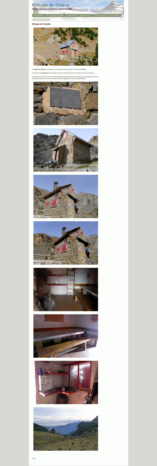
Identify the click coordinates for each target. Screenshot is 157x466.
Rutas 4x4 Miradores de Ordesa (54, 15)
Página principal (38, 15)
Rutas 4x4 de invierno (100, 15)
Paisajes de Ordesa (50, 5)
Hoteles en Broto (71, 15)
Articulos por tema (114, 15)
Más (34, 458)
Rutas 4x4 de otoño (85, 15)
